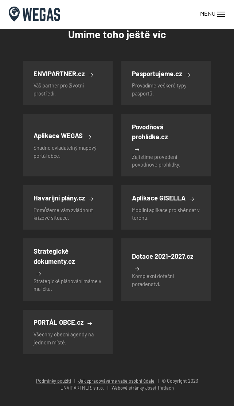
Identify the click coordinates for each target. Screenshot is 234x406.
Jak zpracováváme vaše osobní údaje (116, 381)
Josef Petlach (159, 388)
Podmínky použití (53, 381)
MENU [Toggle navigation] (212, 14)
